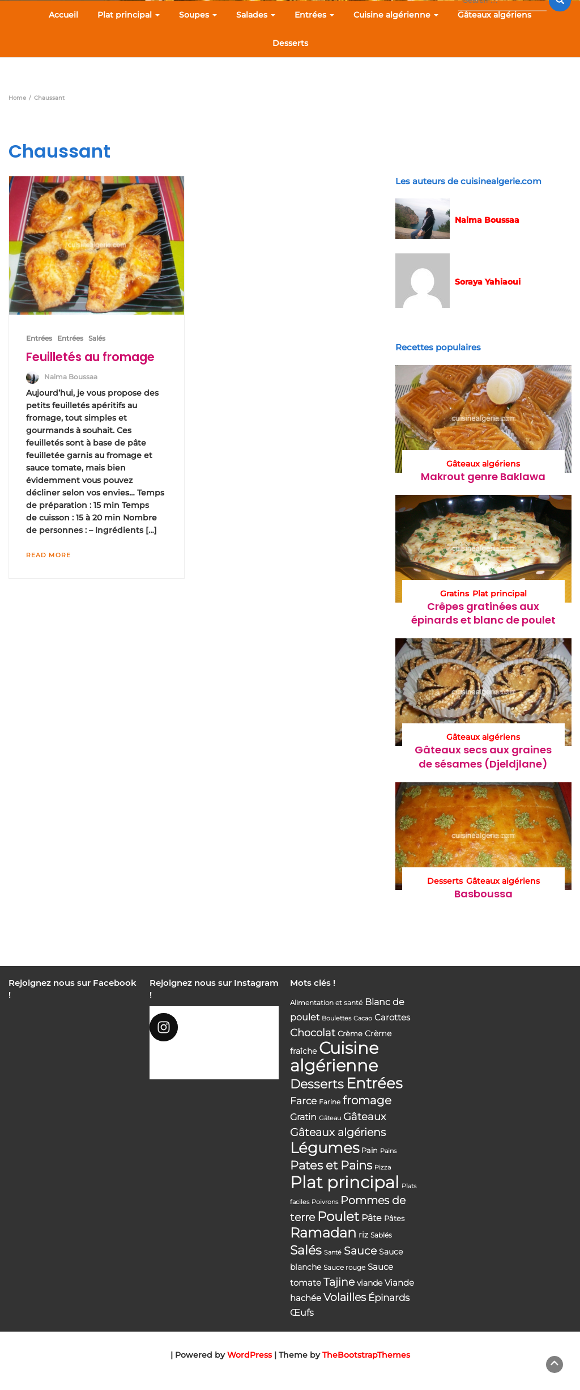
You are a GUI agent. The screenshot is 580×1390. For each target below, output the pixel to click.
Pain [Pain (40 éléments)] (369, 1150)
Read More (48, 555)
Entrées (314, 15)
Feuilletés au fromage (90, 357)
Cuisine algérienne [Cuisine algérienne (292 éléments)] (334, 1056)
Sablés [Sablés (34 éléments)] (381, 1235)
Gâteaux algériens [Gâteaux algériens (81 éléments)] (338, 1132)
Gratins (454, 593)
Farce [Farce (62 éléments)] (303, 1101)
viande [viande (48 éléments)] (369, 1283)
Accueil (63, 15)
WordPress (249, 1355)
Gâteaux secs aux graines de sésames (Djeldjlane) (483, 756)
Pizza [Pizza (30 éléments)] (382, 1167)
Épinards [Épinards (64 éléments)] (389, 1297)
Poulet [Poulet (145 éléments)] (338, 1216)
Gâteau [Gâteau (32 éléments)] (330, 1118)
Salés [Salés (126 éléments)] (306, 1250)
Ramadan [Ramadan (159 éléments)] (323, 1232)
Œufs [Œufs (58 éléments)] (302, 1312)
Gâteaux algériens (494, 15)
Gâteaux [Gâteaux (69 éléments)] (364, 1116)
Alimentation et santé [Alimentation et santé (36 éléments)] (326, 1002)
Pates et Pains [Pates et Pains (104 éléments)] (331, 1165)
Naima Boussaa (70, 376)
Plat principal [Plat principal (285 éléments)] (344, 1182)
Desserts (290, 43)
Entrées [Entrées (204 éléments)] (374, 1083)
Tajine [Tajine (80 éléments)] (339, 1282)
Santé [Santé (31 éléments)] (333, 1252)
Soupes (198, 15)
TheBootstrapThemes (366, 1355)
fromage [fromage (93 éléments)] (367, 1100)
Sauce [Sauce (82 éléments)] (360, 1250)
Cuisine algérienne (395, 15)
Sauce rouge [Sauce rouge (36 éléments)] (344, 1267)
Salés (96, 338)
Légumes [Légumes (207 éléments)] (324, 1147)
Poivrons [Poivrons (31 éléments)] (325, 1202)
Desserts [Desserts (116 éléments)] (317, 1084)
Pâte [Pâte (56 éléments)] (371, 1218)
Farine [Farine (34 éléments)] (329, 1102)
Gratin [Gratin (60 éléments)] (303, 1116)
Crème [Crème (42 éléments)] (350, 1033)
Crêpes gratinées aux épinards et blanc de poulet (483, 613)
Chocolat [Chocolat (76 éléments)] (312, 1032)
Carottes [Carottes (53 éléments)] (392, 1017)
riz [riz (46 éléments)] (363, 1235)
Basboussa (483, 894)
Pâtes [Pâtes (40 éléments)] (394, 1218)
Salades (255, 15)
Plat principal (128, 15)
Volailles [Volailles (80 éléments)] (344, 1297)
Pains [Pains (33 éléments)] (388, 1151)
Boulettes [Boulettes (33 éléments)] (336, 1018)
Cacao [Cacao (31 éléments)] (362, 1018)
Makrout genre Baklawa (483, 476)
